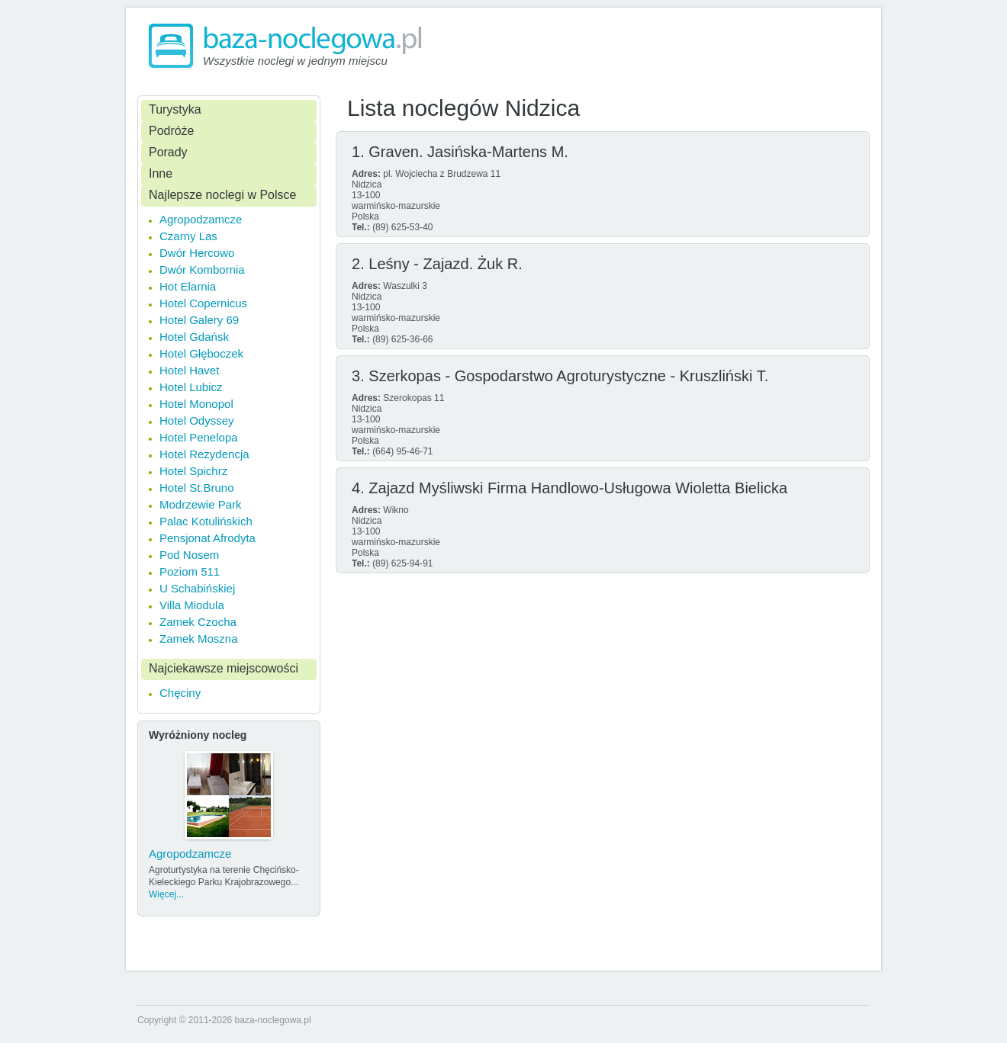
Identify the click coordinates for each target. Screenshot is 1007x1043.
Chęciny (180, 692)
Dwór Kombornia (202, 269)
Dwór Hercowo (196, 252)
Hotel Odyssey (196, 420)
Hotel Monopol (196, 403)
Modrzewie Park (200, 504)
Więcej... (166, 894)
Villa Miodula (191, 605)
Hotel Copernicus (203, 303)
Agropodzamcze (200, 219)
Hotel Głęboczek (201, 353)
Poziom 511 (189, 571)
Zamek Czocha (197, 621)
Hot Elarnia (187, 286)
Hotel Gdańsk (194, 336)
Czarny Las (188, 235)
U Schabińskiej (197, 588)
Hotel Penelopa (198, 437)
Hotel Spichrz (193, 470)
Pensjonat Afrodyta (207, 537)
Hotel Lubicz (191, 386)
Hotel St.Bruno (196, 487)
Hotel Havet (189, 370)
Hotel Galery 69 (199, 319)
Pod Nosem (189, 554)
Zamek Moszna (198, 638)
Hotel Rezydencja (204, 454)
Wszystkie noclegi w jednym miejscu (295, 60)
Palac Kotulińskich (206, 521)
